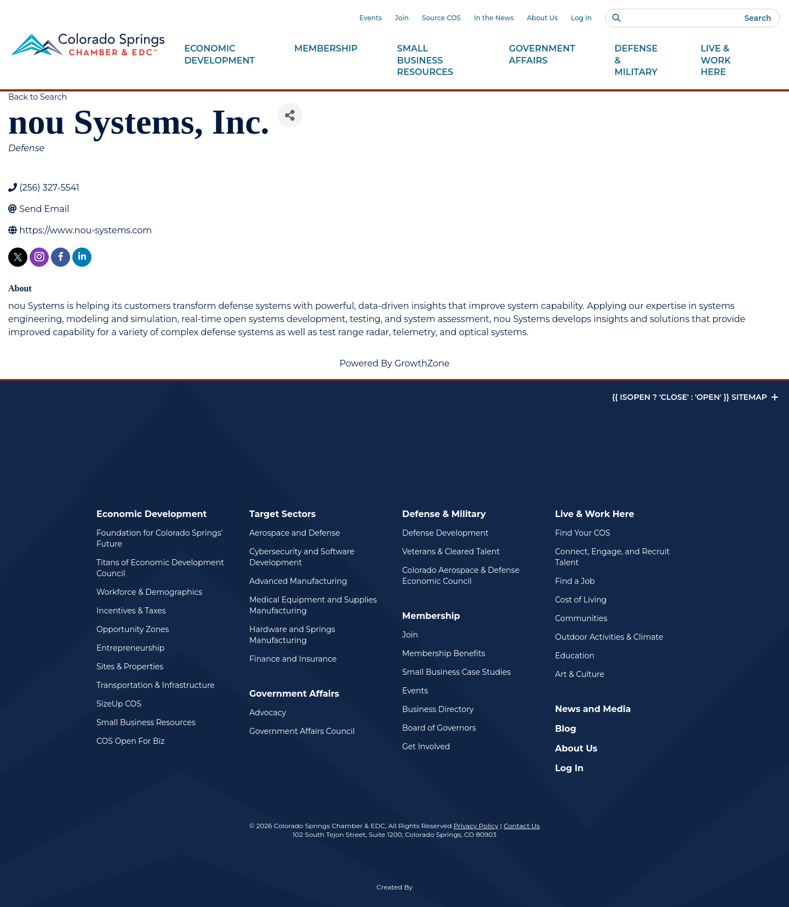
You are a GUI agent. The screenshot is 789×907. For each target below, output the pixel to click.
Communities (581, 618)
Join (402, 18)
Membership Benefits (443, 653)
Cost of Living (581, 600)
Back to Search (37, 97)
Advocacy (267, 712)
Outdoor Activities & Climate (609, 637)
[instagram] (39, 257)
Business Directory (437, 709)
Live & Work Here (594, 514)
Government (542, 54)
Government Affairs (294, 693)
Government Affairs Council (302, 731)
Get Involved (426, 746)
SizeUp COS (118, 704)
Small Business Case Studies (456, 672)
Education (574, 656)
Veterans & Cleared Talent (451, 551)
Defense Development (445, 533)
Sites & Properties (129, 666)
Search (757, 18)
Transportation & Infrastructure (155, 685)
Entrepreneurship (130, 648)
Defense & (638, 60)
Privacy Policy (476, 826)
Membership (431, 616)
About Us (542, 18)
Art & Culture (579, 674)
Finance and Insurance (293, 659)
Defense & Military (444, 514)
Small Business (433, 60)
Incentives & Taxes (131, 611)
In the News (494, 18)
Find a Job (574, 581)
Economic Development (151, 514)
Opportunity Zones (132, 629)
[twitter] (17, 257)
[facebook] (60, 257)
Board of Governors (439, 728)
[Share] (290, 115)
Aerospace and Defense (294, 533)
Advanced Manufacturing (298, 581)
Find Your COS (582, 533)
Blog (565, 729)
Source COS (441, 18)
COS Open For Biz (130, 741)
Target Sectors (282, 514)
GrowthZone (422, 363)
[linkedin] (82, 257)
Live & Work (728, 60)
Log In (581, 18)
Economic (219, 54)
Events (370, 18)
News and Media (593, 709)
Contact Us (522, 826)
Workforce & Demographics (149, 592)
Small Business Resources (146, 722)
